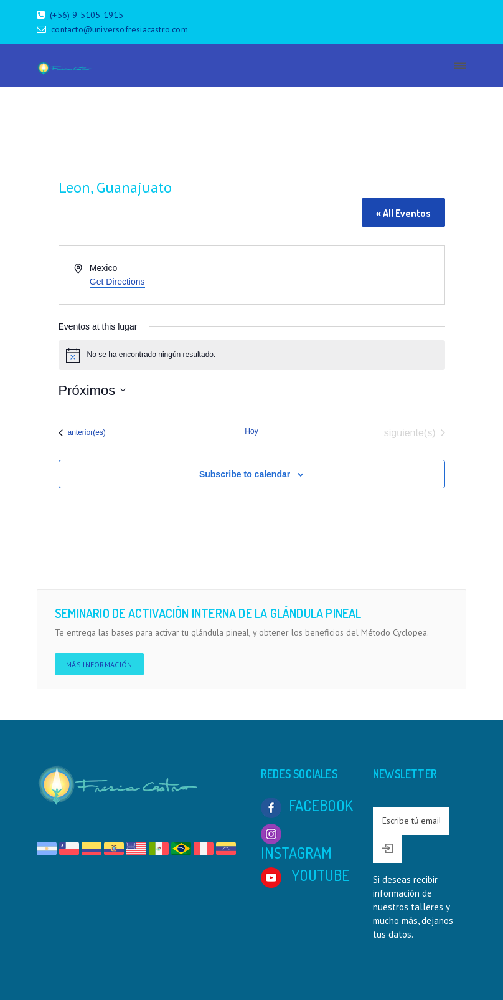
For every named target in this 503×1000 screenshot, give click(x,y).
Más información (99, 664)
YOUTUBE (305, 875)
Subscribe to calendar (244, 474)
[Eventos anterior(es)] (82, 433)
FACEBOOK (307, 805)
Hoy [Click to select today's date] (251, 431)
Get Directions (117, 282)
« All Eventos (403, 213)
